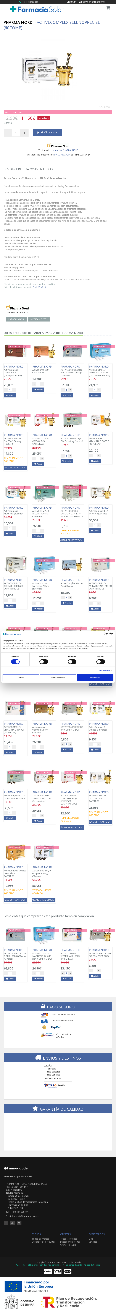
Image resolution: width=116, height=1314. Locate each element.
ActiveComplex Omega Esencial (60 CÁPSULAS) (15, 871)
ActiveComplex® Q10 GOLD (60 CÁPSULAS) (15, 795)
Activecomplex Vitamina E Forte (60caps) (44, 728)
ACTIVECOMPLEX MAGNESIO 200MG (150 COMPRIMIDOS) (100, 371)
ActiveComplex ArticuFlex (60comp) (15, 510)
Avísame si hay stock (70, 540)
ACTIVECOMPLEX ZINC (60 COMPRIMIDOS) (72, 726)
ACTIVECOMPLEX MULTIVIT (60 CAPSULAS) (100, 796)
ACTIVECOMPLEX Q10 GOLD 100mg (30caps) (72, 438)
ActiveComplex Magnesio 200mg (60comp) (44, 584)
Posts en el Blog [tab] (40, 169)
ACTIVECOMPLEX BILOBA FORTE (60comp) (44, 512)
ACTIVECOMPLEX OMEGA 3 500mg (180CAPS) (15, 439)
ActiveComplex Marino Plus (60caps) (72, 582)
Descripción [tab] (12, 169)
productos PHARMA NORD (65, 150)
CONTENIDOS (97, 1234)
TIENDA (36, 1234)
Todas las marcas (40, 1238)
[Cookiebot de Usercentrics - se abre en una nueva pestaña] (100, 634)
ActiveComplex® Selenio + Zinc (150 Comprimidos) (44, 796)
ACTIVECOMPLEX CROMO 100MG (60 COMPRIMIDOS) (15, 584)
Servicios (93, 1241)
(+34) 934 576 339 (30, 2)
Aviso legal (20, 1265)
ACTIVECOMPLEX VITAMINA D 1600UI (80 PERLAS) (15, 728)
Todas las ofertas (68, 1238)
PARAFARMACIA (62, 154)
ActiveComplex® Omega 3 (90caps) (100, 726)
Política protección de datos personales (44, 1265)
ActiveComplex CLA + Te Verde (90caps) (100, 510)
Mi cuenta (71, 2)
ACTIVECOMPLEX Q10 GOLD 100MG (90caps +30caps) (72, 371)
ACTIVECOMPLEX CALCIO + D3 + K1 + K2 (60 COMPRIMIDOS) (72, 512)
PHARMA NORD (39, 287)
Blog (91, 1238)
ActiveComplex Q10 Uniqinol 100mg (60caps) (44, 871)
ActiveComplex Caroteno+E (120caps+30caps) (15, 371)
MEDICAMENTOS (39, 319)
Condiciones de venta (72, 1265)
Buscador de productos (92, 2)
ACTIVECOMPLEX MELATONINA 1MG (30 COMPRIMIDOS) (100, 584)
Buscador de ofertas (70, 1241)
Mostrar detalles (104, 670)
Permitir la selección (58, 678)
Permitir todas (95, 678)
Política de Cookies (92, 1265)
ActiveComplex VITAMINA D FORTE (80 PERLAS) (100, 439)
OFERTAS (65, 1234)
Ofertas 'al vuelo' (68, 1244)
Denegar (21, 678)
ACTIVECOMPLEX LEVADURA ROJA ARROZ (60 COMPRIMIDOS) (72, 798)
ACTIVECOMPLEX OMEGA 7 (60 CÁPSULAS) (44, 439)
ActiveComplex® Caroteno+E (44, 369)
